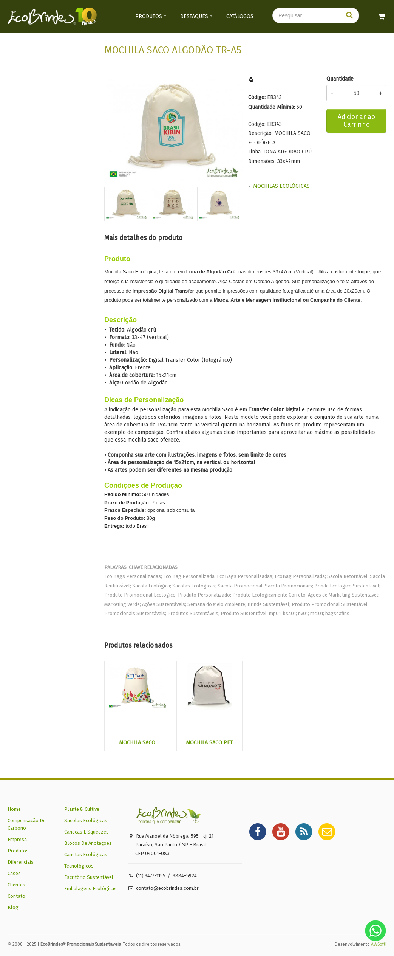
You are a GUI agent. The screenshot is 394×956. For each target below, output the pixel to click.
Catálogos (239, 16)
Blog (13, 907)
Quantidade (340, 79)
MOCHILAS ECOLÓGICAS (281, 186)
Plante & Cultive (81, 809)
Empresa (17, 839)
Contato (16, 896)
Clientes (16, 885)
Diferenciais (21, 862)
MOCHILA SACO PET (209, 742)
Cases (14, 873)
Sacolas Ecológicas (85, 820)
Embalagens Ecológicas (90, 888)
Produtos (148, 16)
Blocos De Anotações (88, 843)
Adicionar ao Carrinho (356, 121)
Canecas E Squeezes (86, 832)
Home (14, 809)
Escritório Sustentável (88, 877)
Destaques (194, 16)
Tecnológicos (79, 866)
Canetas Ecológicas (85, 854)
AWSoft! (378, 944)
